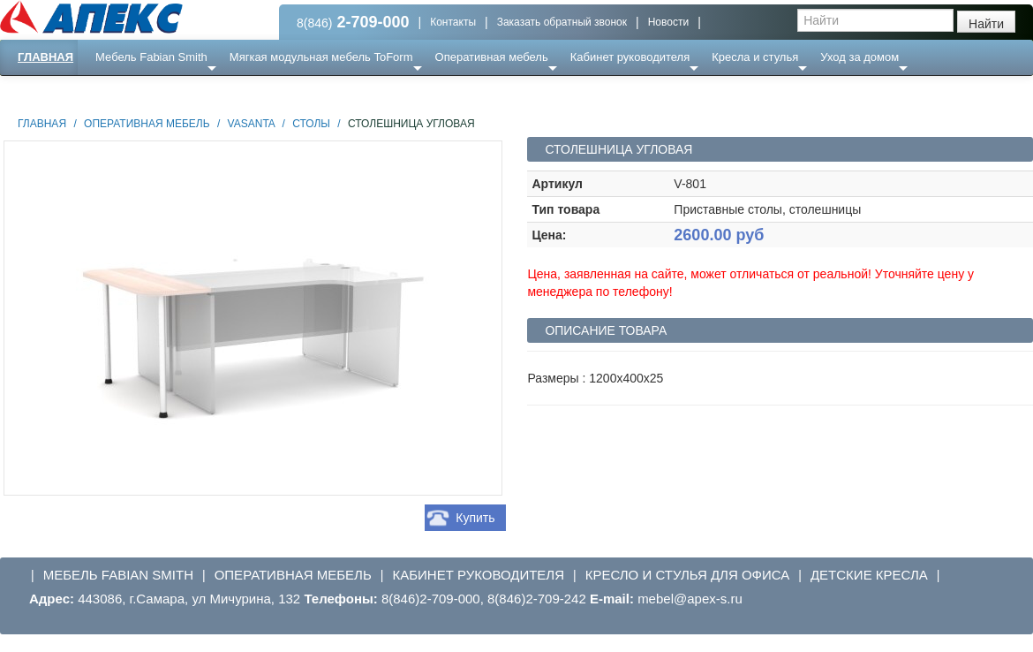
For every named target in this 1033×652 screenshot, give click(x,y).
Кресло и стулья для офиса (687, 574)
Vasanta (251, 124)
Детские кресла (869, 574)
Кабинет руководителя (630, 57)
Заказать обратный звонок (562, 22)
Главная (45, 57)
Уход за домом (859, 57)
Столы (311, 124)
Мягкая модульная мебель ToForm (321, 57)
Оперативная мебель (491, 57)
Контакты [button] (453, 22)
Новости (668, 22)
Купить (475, 518)
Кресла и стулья (755, 57)
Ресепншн (191, 92)
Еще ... (124, 92)
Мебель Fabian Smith (151, 57)
